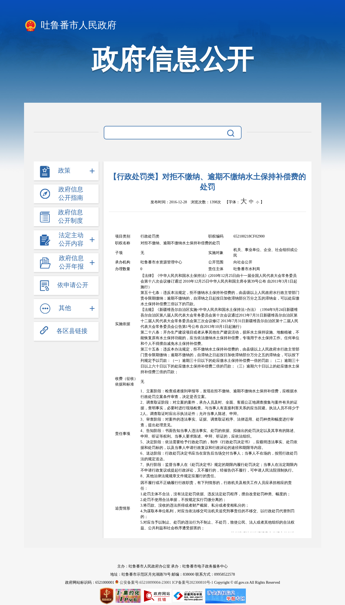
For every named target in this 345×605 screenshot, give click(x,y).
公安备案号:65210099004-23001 (143, 582)
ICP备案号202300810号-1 (192, 582)
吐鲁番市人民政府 (70, 25)
